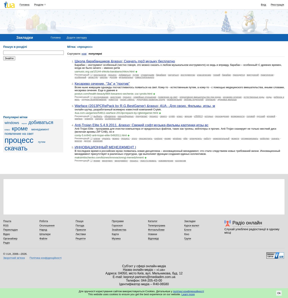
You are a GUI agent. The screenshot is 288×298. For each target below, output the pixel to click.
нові (84, 53)
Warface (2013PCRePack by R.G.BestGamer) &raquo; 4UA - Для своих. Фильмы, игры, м (145, 106)
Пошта (7, 221)
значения (98, 141)
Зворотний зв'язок (14, 257)
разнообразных (126, 116)
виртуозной (253, 75)
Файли (43, 238)
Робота (43, 221)
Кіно (186, 234)
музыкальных (126, 77)
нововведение (165, 160)
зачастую (93, 77)
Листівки (81, 234)
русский (261, 116)
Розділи (38, 4)
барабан (226, 75)
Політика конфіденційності (46, 257)
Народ (43, 229)
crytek (172, 116)
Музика (116, 238)
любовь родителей (193, 99)
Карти (115, 234)
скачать (16, 148)
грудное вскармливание (94, 99)
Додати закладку (77, 37)
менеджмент (40, 129)
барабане (161, 75)
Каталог (152, 221)
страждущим (147, 75)
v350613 (198, 116)
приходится (239, 75)
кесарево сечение (232, 97)
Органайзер (10, 238)
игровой (271, 116)
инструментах (188, 75)
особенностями (113, 118)
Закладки (189, 221)
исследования (101, 97)
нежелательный (221, 138)
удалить (106, 138)
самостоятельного (144, 77)
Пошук (79, 221)
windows (12, 123)
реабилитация (174, 99)
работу (207, 138)
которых (209, 116)
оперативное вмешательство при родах (200, 97)
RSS (6, 225)
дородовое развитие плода (151, 99)
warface (78, 118)
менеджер (107, 160)
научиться (173, 75)
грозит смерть (127, 99)
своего (163, 116)
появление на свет (19, 134)
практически (267, 75)
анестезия (115, 97)
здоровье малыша (227, 99)
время (97, 160)
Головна (24, 4)
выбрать (98, 116)
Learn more (188, 294)
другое (87, 141)
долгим (113, 77)
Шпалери (45, 234)
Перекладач (10, 229)
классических (204, 75)
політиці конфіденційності (188, 291)
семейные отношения (144, 97)
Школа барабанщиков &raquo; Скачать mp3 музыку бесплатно (125, 61)
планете (89, 118)
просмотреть (145, 138)
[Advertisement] (33, 88)
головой (251, 116)
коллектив (180, 160)
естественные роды (254, 97)
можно (115, 138)
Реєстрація (277, 4)
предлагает (141, 116)
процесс (19, 140)
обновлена (110, 116)
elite (185, 138)
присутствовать (148, 160)
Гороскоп (117, 225)
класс (7, 129)
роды (269, 97)
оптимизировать (249, 138)
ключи (97, 138)
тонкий (216, 75)
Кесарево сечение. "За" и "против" (102, 84)
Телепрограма (156, 225)
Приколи (81, 229)
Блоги (187, 229)
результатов (100, 75)
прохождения (222, 116)
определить (196, 138)
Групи (187, 238)
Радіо (6, 242)
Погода (80, 225)
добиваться (40, 122)
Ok (279, 293)
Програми (118, 221)
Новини (152, 234)
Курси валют (191, 225)
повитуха (113, 99)
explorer (158, 138)
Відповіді (153, 238)
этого (134, 138)
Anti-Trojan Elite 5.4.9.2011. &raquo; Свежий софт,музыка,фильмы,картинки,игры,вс (141, 125)
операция (210, 99)
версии (24, 123)
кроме (20, 128)
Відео (6, 234)
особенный (80, 77)
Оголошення (47, 225)
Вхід (263, 4)
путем (41, 141)
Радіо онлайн (247, 222)
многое (78, 141)
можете (235, 138)
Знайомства (119, 229)
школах (104, 77)
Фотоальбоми (156, 229)
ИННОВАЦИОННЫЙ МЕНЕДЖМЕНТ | (105, 147)
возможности (238, 116)
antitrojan (264, 138)
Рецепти (81, 238)
